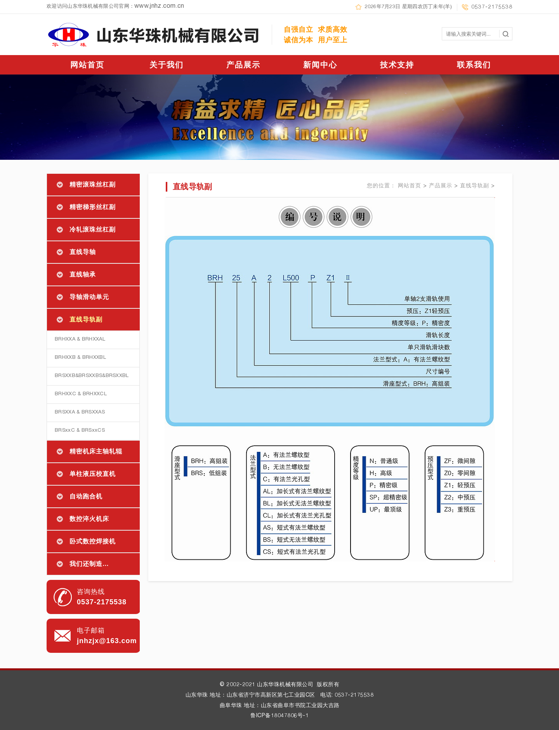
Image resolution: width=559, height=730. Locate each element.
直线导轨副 (85, 319)
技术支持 (397, 65)
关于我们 (166, 65)
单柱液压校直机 (92, 474)
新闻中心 (320, 65)
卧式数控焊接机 (92, 541)
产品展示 (243, 65)
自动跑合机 (85, 496)
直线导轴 (82, 252)
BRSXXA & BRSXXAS (80, 412)
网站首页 (87, 65)
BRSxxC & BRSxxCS (80, 430)
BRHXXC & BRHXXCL (81, 394)
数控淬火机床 (89, 518)
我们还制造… (89, 563)
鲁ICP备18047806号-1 (279, 716)
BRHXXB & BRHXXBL (80, 357)
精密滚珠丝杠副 (92, 184)
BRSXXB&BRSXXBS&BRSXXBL (92, 376)
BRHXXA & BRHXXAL (80, 339)
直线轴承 (82, 274)
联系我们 (474, 65)
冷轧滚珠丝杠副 (92, 229)
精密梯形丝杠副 (92, 207)
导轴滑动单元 (89, 297)
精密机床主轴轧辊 (95, 451)
